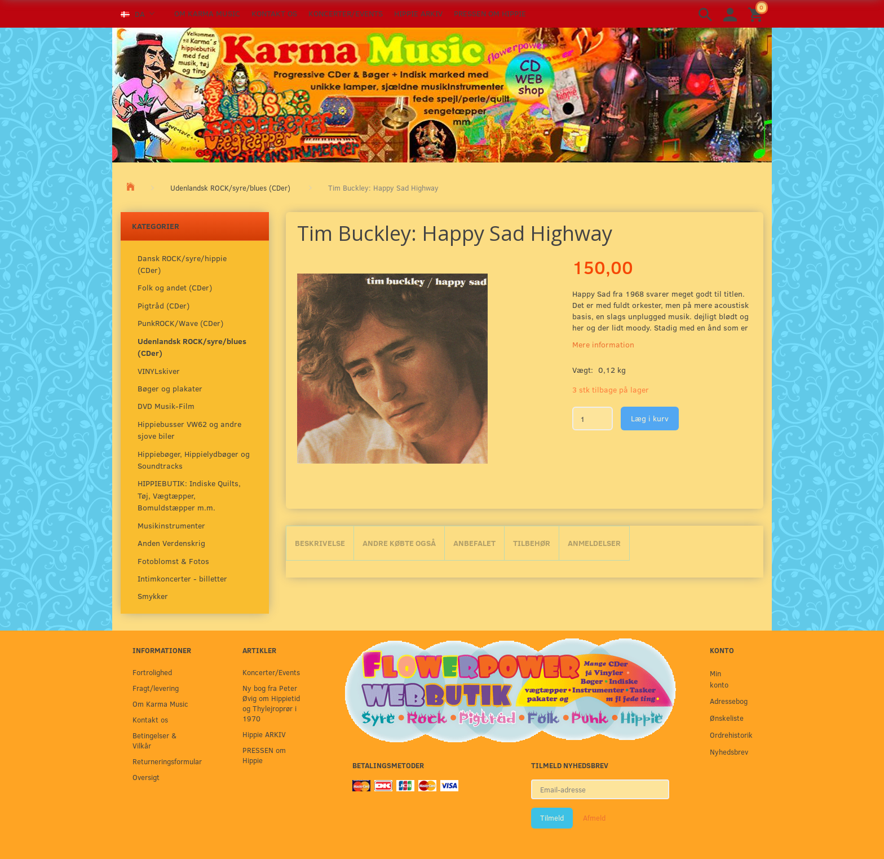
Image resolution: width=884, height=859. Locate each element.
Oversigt (146, 777)
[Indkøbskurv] (757, 14)
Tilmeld (552, 818)
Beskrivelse (320, 543)
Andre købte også (399, 543)
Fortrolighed (152, 672)
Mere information (603, 344)
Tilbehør (531, 543)
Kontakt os (274, 13)
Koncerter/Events (345, 13)
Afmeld (594, 818)
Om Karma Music (207, 13)
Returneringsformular (164, 761)
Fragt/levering (155, 688)
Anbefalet (474, 543)
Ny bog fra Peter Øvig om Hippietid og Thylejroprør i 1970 (271, 703)
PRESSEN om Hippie (490, 13)
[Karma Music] (442, 93)
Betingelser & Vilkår (154, 740)
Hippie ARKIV (418, 13)
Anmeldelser (594, 543)
